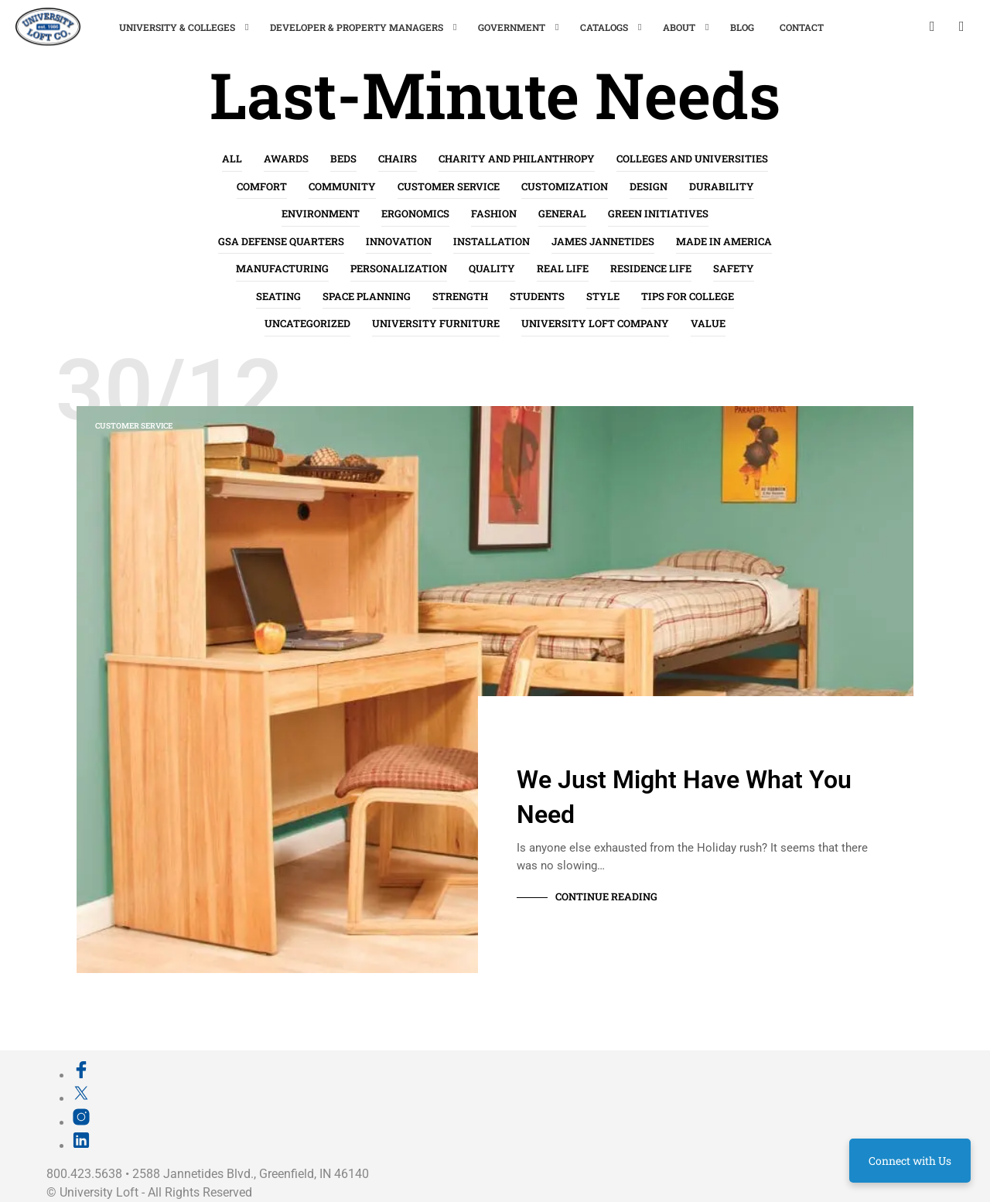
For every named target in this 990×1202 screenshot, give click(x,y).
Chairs (397, 159)
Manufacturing (282, 268)
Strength (460, 296)
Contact (802, 27)
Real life (563, 268)
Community (342, 186)
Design (648, 186)
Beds (343, 159)
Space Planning (367, 296)
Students (537, 296)
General (562, 213)
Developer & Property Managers (356, 27)
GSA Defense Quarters (281, 241)
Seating (278, 296)
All (232, 159)
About (679, 27)
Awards (286, 159)
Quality (492, 268)
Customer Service (449, 186)
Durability (721, 186)
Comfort (262, 186)
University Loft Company (595, 323)
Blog (742, 27)
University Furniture (436, 323)
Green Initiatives (658, 213)
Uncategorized (307, 323)
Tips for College (687, 296)
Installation (491, 241)
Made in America (724, 241)
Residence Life (650, 268)
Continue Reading (606, 896)
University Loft (99, 1192)
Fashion (494, 213)
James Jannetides (602, 241)
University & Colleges (177, 27)
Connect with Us (910, 1160)
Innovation (399, 241)
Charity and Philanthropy (517, 159)
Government (511, 27)
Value (708, 323)
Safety (733, 268)
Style (603, 296)
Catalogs (604, 27)
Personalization (398, 268)
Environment (321, 213)
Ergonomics (415, 213)
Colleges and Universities (692, 159)
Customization (564, 186)
